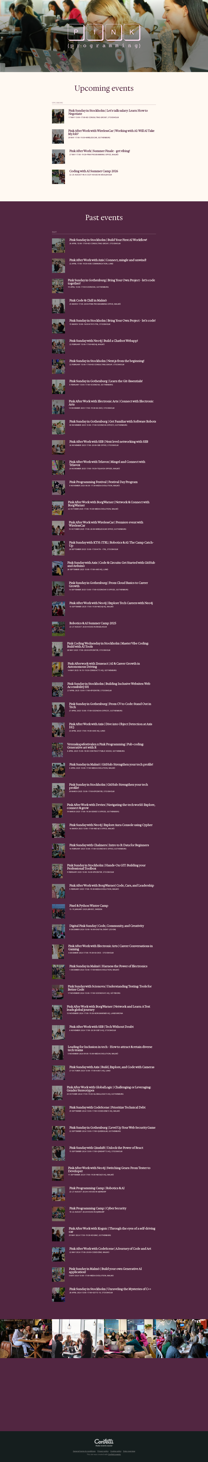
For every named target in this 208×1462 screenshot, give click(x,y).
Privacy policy (102, 1451)
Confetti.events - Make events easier (104, 1442)
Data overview (129, 1451)
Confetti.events (114, 1454)
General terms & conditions (84, 1451)
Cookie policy (115, 1451)
